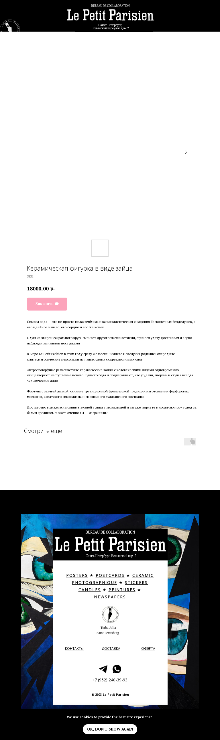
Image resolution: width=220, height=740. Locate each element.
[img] (110, 15)
